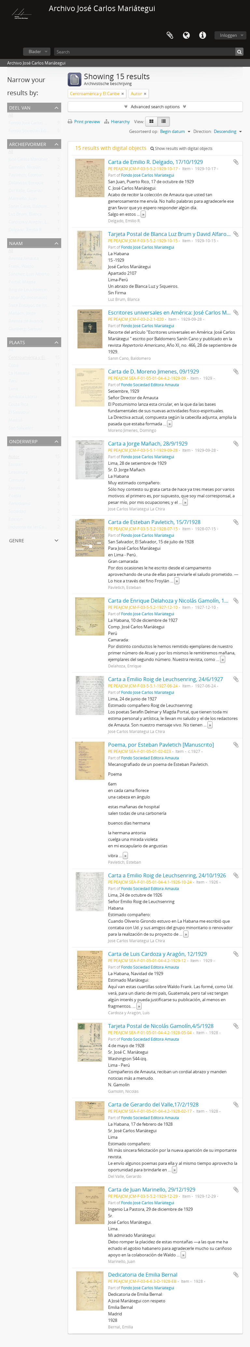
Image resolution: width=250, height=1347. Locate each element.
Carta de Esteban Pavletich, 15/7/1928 (154, 522)
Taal (186, 35)
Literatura (18, 473)
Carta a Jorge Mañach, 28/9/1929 (148, 443)
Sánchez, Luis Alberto (28, 275)
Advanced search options (155, 107)
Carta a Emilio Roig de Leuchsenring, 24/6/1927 (165, 679)
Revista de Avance (25, 322)
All (10, 116)
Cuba (13, 367)
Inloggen (228, 35)
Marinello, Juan (22, 200)
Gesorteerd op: (143, 131)
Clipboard (170, 35)
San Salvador (21, 429)
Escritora (16, 489)
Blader (35, 51)
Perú (13, 382)
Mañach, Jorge (22, 314)
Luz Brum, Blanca (25, 215)
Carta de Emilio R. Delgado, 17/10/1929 (155, 162)
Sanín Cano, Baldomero (31, 208)
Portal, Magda (21, 283)
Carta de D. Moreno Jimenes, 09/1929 (153, 371)
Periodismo (19, 505)
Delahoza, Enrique (25, 184)
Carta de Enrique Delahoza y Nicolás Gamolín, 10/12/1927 (178, 600)
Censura (16, 481)
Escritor (15, 466)
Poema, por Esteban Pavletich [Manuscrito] (161, 744)
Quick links (202, 35)
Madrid (15, 421)
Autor (14, 458)
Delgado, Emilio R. (25, 231)
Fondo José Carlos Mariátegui (36, 124)
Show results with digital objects (181, 148)
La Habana (18, 374)
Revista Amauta (23, 260)
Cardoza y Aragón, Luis (30, 223)
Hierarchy (117, 121)
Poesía (14, 497)
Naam (16, 242)
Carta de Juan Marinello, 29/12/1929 (151, 1189)
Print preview (84, 121)
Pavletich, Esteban (26, 176)
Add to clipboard (236, 162)
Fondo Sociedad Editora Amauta (39, 132)
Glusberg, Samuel (25, 330)
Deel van (20, 107)
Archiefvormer (27, 143)
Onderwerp (23, 440)
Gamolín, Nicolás (24, 168)
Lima (13, 390)
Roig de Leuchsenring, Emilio (35, 291)
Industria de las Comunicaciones (39, 528)
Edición (15, 520)
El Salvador (19, 414)
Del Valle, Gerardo (25, 192)
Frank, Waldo (21, 268)
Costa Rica (18, 406)
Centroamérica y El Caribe (33, 359)
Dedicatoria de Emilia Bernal (142, 1274)
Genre (16, 539)
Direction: (202, 131)
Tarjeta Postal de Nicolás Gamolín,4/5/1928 (161, 1026)
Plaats (17, 341)
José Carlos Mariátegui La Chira (38, 161)
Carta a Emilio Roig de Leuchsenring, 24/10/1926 (167, 875)
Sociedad (17, 513)
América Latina (22, 398)
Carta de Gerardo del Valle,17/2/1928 (153, 1104)
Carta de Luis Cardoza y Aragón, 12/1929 (157, 954)
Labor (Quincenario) (27, 299)
